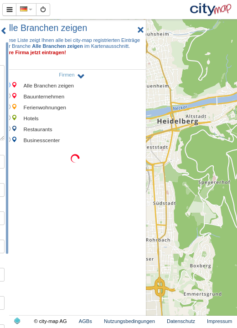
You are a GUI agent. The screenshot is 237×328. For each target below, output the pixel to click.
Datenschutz (181, 321)
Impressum (219, 321)
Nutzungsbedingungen (129, 321)
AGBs (85, 321)
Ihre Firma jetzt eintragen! (35, 52)
